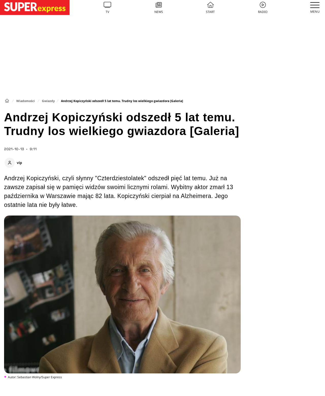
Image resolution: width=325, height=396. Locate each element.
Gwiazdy (48, 101)
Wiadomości (25, 101)
